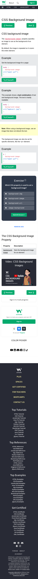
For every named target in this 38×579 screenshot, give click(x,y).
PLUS (19, 375)
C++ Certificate (19, 529)
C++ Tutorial (19, 433)
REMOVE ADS (19, 226)
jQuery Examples (18, 501)
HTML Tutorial (19, 413)
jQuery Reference (18, 468)
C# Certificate (19, 531)
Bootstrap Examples (18, 493)
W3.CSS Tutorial (19, 425)
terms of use (11, 568)
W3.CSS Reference (18, 456)
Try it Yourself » (8, 80)
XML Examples (18, 499)
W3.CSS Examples (18, 491)
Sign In (19, 320)
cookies (18, 568)
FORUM (15, 550)
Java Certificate (19, 527)
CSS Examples (18, 480)
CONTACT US (19, 401)
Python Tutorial (19, 423)
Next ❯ (31, 25)
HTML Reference (18, 446)
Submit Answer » (19, 214)
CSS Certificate (19, 513)
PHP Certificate (19, 523)
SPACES (19, 381)
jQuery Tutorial (19, 435)
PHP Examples (18, 495)
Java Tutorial (19, 431)
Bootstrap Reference (18, 458)
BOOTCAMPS (19, 396)
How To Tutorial (19, 419)
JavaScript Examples (18, 482)
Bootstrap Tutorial (19, 427)
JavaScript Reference (18, 450)
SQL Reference (18, 452)
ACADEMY (18, 553)
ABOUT (22, 550)
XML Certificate (19, 533)
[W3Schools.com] (19, 370)
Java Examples (18, 497)
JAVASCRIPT (24, 7)
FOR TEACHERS (19, 391)
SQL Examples (18, 487)
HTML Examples (18, 478)
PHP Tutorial (19, 429)
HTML (9, 7)
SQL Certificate (19, 519)
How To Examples (18, 484)
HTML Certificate (19, 511)
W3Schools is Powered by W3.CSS (20, 573)
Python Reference (18, 454)
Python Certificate (19, 521)
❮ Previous (8, 25)
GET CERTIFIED (19, 386)
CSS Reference (18, 448)
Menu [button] (11, 3)
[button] (18, 3)
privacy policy (25, 568)
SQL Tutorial (19, 421)
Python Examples (18, 489)
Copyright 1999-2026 (14, 571)
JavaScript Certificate (19, 515)
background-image (13, 39)
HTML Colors (18, 462)
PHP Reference (18, 460)
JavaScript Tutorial (19, 417)
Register (22, 332)
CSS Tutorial (19, 415)
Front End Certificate (19, 517)
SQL (33, 7)
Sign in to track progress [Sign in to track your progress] (19, 299)
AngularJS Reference (18, 466)
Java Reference (18, 464)
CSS (15, 7)
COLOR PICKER (19, 339)
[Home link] (4, 2)
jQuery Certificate (19, 525)
